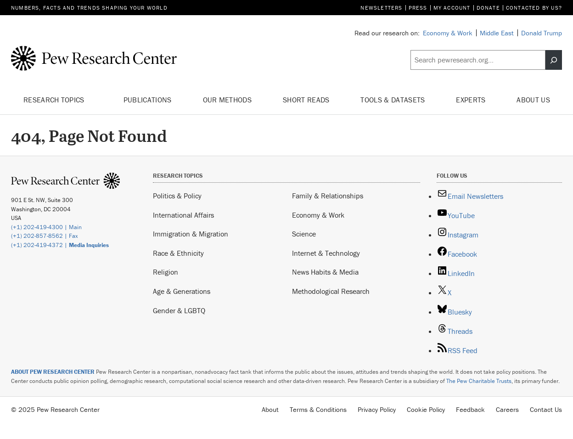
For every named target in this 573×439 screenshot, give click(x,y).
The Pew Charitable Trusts (478, 381)
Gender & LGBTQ (179, 310)
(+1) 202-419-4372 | (60, 245)
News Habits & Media (325, 271)
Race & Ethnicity (178, 253)
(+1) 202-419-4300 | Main (46, 227)
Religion (165, 271)
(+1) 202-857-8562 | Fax (44, 236)
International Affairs (183, 215)
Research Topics (57, 100)
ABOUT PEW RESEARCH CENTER (53, 372)
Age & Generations (181, 291)
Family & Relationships (327, 195)
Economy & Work (318, 215)
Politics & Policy (177, 195)
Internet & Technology (326, 253)
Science (304, 233)
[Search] (553, 60)
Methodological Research (331, 291)
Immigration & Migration (190, 233)
